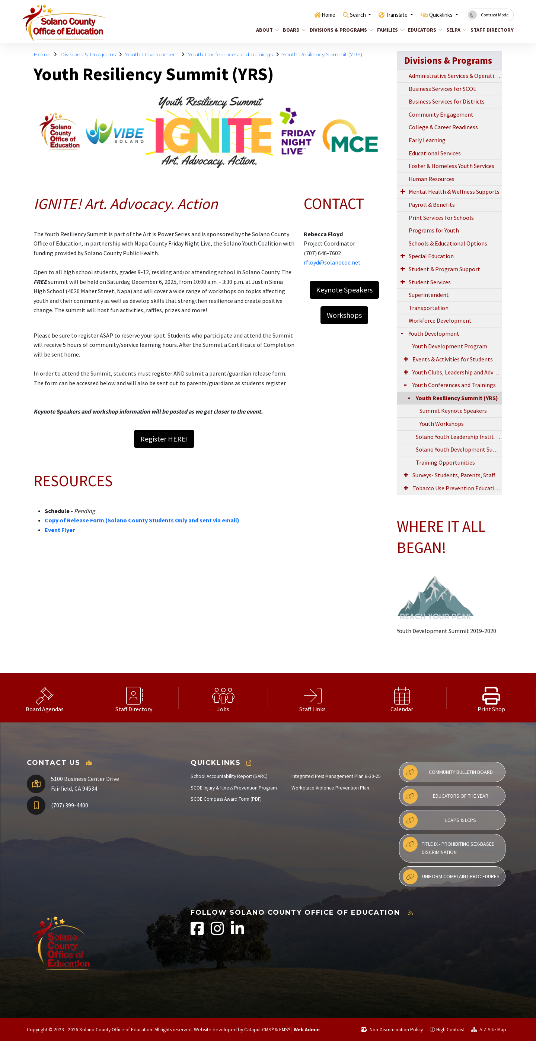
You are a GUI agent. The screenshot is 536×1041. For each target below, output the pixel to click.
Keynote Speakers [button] (344, 289)
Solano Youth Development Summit (459, 449)
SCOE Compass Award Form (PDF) (226, 799)
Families (389, 29)
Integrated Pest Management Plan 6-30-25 (336, 776)
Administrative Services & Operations (455, 75)
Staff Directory (489, 29)
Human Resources (431, 179)
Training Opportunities (445, 462)
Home (312, 14)
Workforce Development (440, 320)
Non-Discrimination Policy (392, 1029)
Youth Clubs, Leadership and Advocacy (457, 372)
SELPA (455, 29)
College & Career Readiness (443, 127)
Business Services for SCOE (442, 88)
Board (293, 29)
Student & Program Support (444, 269)
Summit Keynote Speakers (453, 410)
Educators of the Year (445, 796)
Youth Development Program (449, 346)
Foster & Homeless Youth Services (451, 166)
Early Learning (427, 140)
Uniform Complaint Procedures (451, 876)
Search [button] (345, 14)
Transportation (429, 307)
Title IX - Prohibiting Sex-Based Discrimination (449, 846)
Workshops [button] (344, 315)
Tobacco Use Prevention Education (456, 488)
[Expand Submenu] (403, 191)
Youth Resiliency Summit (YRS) (322, 54)
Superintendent (429, 294)
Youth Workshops (441, 423)
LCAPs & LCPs (439, 820)
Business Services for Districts (447, 101)
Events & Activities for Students (452, 359)
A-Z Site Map (488, 1029)
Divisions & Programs (338, 29)
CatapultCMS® (259, 1029)
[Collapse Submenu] (405, 397)
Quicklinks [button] (438, 14)
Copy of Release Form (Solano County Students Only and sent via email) (142, 520)
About (266, 29)
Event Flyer (60, 530)
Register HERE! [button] (164, 438)
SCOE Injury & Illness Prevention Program (234, 788)
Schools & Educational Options (448, 243)
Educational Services (435, 153)
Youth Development (151, 54)
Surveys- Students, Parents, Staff (453, 475)
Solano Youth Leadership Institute (459, 436)
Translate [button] (388, 14)
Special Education (431, 256)
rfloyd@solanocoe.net (332, 262)
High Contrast (450, 1029)
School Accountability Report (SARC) (229, 776)
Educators (423, 29)
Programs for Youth (434, 230)
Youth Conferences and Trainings (230, 54)
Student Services (430, 282)
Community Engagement (441, 114)
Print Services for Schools (441, 217)
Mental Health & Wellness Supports (454, 191)
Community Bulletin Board (448, 772)
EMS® (284, 1029)
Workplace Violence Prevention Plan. (330, 788)
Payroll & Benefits (432, 204)
